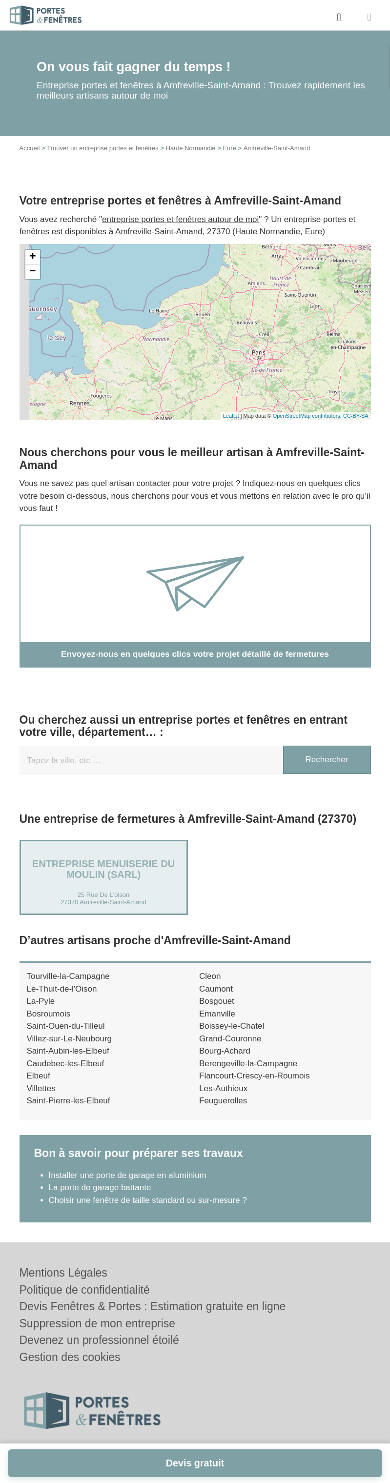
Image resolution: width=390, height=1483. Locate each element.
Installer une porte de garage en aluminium (127, 1174)
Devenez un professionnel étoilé (99, 1340)
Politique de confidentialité (85, 1289)
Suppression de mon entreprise (98, 1323)
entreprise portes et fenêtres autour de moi (180, 219)
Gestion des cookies (70, 1357)
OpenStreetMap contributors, (308, 416)
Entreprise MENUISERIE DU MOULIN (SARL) (103, 869)
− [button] (32, 271)
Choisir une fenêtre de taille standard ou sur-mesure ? (148, 1199)
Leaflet (231, 416)
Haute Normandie (191, 148)
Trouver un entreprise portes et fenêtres (103, 148)
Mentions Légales (63, 1272)
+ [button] (32, 257)
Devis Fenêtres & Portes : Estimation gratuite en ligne (153, 1306)
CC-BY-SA (356, 416)
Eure (229, 148)
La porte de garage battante (100, 1187)
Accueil (30, 148)
